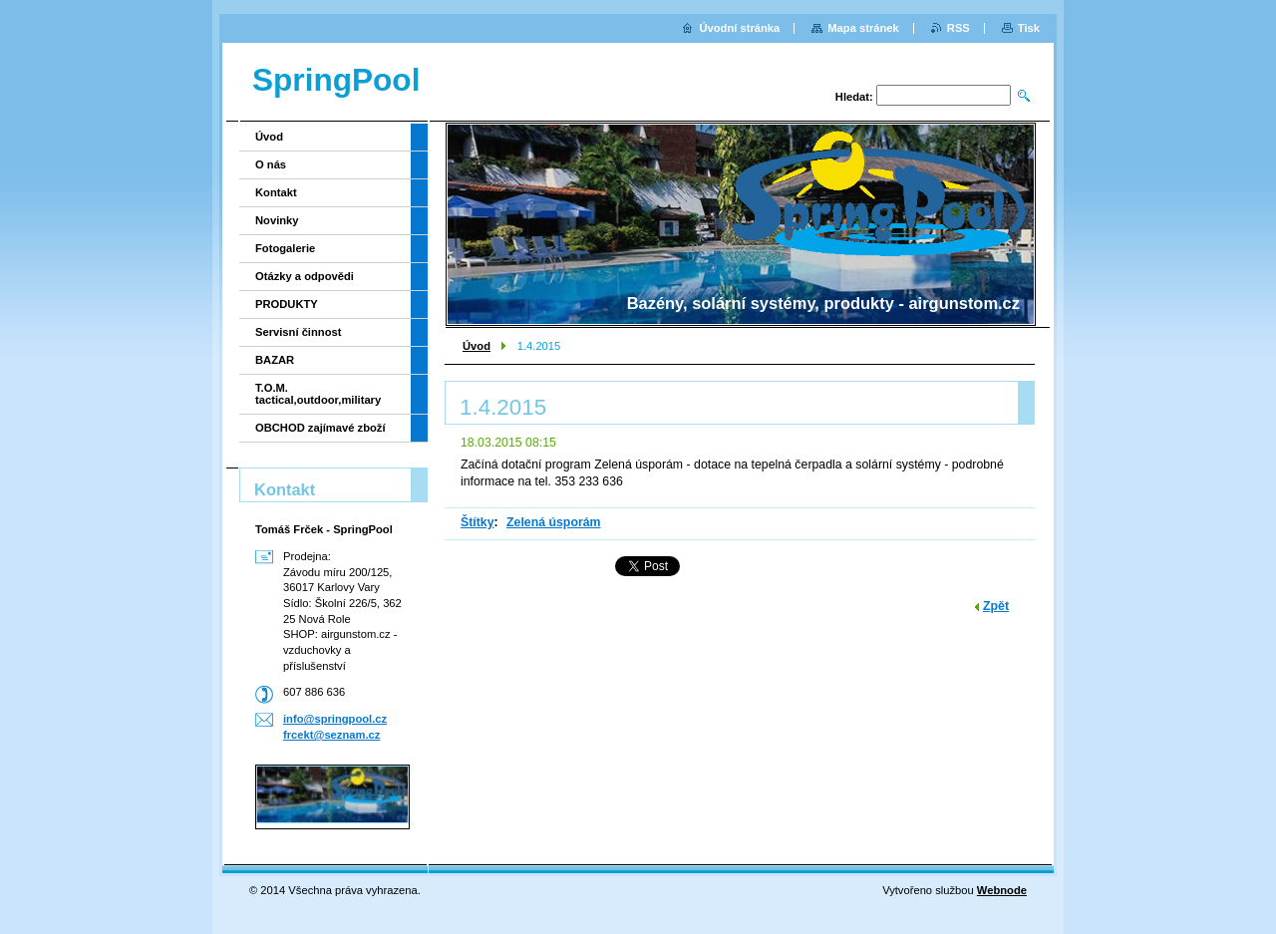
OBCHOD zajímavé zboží (320, 428)
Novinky (277, 220)
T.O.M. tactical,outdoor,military (318, 394)
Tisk (1029, 28)
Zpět (996, 606)
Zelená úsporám (553, 522)
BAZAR (274, 360)
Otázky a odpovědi (304, 276)
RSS (958, 28)
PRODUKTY (286, 304)
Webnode (1002, 890)
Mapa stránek (863, 28)
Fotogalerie (285, 248)
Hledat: (854, 97)
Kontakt (276, 192)
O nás (270, 164)
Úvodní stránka (739, 28)
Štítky (477, 522)
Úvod (476, 346)
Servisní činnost (298, 332)
